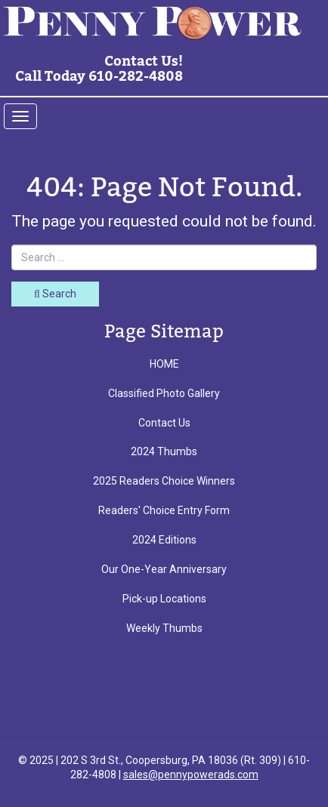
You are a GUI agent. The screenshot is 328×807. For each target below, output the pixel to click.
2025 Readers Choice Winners (164, 481)
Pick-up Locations (164, 599)
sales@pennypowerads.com (190, 774)
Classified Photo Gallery (164, 393)
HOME (164, 364)
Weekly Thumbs (164, 628)
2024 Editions (164, 540)
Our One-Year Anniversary (164, 569)
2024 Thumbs (164, 451)
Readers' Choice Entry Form (164, 510)
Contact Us (164, 423)
